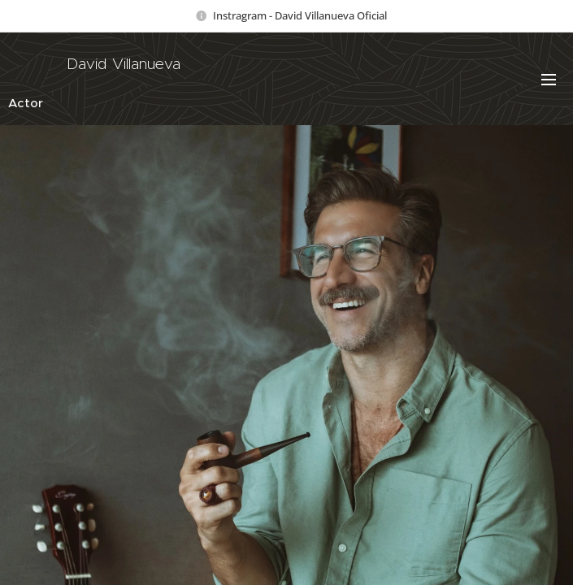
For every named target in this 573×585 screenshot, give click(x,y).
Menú (548, 79)
